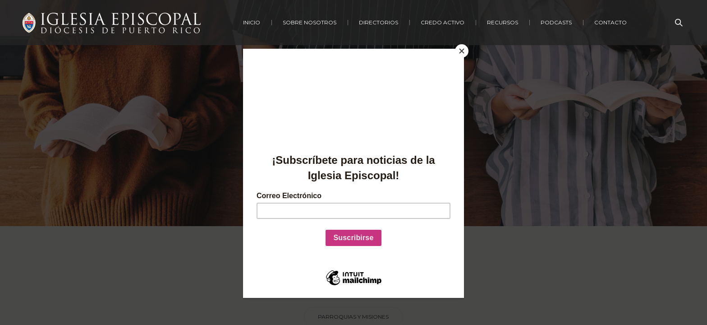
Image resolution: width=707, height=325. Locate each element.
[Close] (461, 51)
